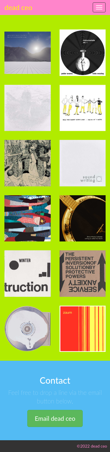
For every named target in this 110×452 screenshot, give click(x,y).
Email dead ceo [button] (55, 418)
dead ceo (18, 7)
